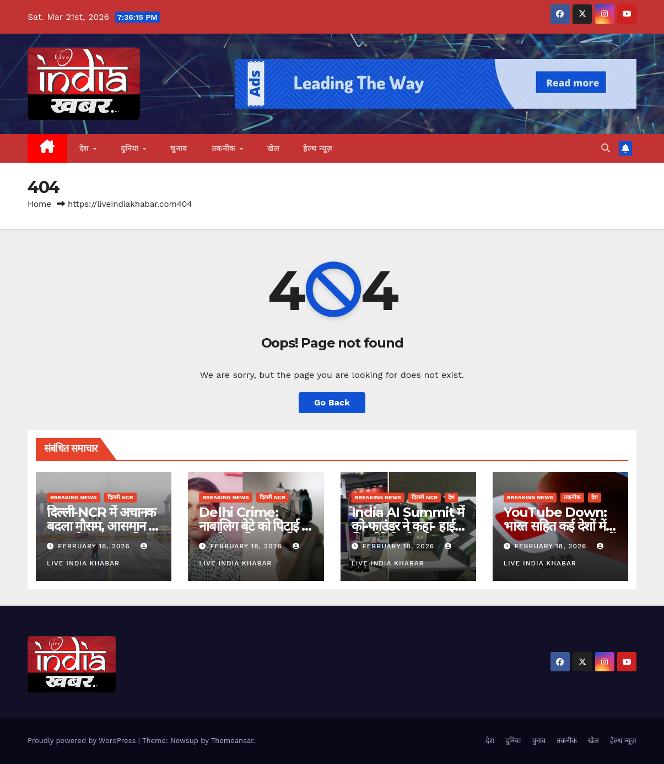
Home (39, 204)
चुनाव (178, 148)
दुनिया (131, 148)
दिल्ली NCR (120, 497)
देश (85, 148)
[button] (605, 148)
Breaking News (73, 497)
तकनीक (225, 148)
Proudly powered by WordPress (83, 740)
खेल (273, 148)
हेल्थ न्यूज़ (317, 148)
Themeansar (232, 740)
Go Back (332, 402)
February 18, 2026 (95, 546)
